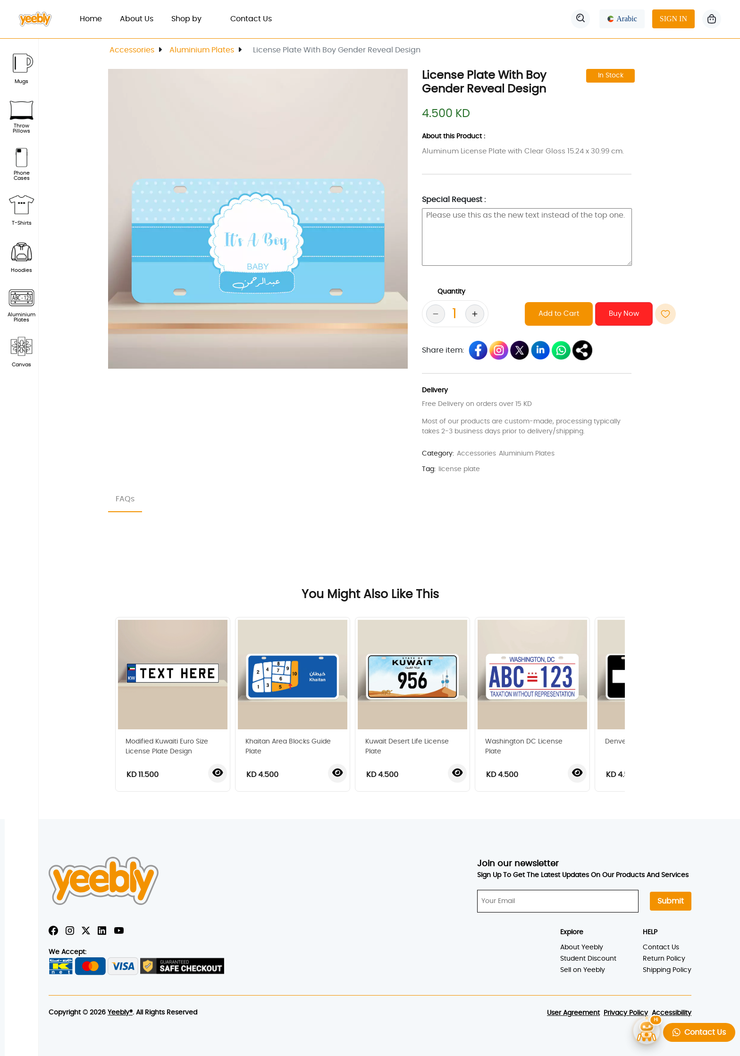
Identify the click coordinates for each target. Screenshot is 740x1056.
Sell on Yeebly (582, 970)
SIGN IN (673, 19)
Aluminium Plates (201, 50)
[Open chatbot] (646, 1030)
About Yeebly (581, 947)
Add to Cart (558, 313)
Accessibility (671, 1013)
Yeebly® (120, 1012)
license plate (459, 469)
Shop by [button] (191, 19)
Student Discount (588, 958)
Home (95, 18)
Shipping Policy (667, 970)
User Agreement (573, 1013)
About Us (136, 19)
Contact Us (251, 19)
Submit (670, 901)
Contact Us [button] (699, 1032)
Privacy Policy (626, 1013)
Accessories (131, 50)
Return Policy (664, 958)
